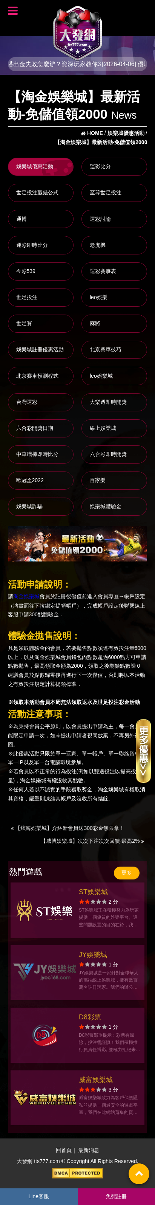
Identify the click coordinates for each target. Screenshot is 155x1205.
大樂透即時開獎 (108, 402)
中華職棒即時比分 (37, 454)
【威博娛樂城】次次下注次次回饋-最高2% (92, 841)
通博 (21, 219)
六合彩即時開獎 (108, 454)
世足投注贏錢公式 (37, 192)
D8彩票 (90, 1017)
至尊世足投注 (105, 192)
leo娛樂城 (101, 376)
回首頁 (64, 1150)
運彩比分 (100, 166)
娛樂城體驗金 (105, 506)
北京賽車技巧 (105, 349)
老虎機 (98, 245)
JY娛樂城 (93, 954)
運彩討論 (100, 219)
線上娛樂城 (103, 428)
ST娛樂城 (93, 892)
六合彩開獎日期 (34, 428)
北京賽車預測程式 (37, 376)
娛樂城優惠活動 (34, 166)
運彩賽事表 (103, 271)
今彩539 (25, 271)
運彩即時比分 (32, 245)
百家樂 (98, 480)
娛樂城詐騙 (29, 506)
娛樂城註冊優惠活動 (40, 349)
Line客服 (39, 1196)
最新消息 (88, 1150)
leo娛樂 (98, 297)
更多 (126, 873)
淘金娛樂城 (26, 597)
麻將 (95, 323)
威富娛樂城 (96, 1080)
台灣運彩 (26, 402)
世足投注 (26, 297)
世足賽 (24, 323)
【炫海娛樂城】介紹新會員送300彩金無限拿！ (67, 828)
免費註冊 (116, 1196)
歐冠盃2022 (30, 480)
